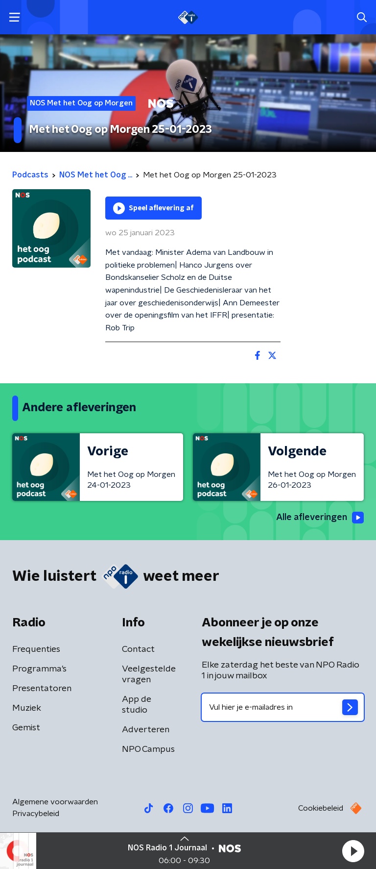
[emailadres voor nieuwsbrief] (283, 707)
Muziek (26, 708)
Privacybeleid (35, 814)
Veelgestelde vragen (149, 674)
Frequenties (36, 649)
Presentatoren (41, 688)
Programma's (39, 669)
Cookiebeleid (320, 808)
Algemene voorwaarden (55, 802)
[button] (353, 851)
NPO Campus (148, 749)
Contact (138, 649)
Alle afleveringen (320, 517)
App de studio (136, 705)
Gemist (26, 727)
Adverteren (145, 729)
